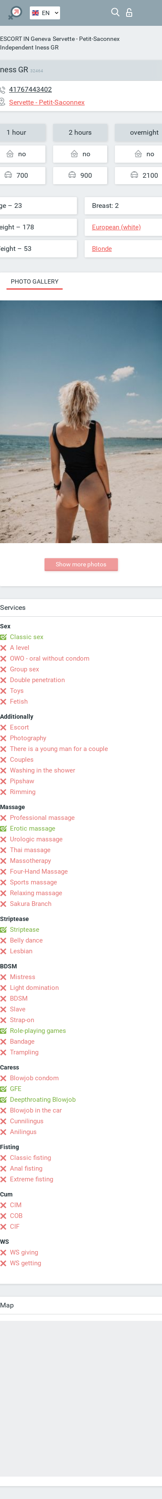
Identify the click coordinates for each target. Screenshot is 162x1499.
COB (16, 1216)
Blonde (102, 249)
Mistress (22, 977)
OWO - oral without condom (49, 658)
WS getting (25, 1263)
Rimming (22, 792)
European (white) (116, 227)
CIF (14, 1226)
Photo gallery (34, 281)
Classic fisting (30, 1158)
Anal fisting (26, 1168)
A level (19, 648)
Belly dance (26, 940)
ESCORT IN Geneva (25, 38)
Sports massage (33, 882)
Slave (17, 1009)
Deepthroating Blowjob (43, 1099)
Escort (19, 727)
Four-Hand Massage (39, 871)
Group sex (24, 669)
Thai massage (30, 850)
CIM (16, 1205)
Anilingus (23, 1132)
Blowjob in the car (36, 1110)
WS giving (24, 1252)
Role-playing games (38, 1031)
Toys (17, 691)
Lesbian (21, 951)
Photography (28, 738)
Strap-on (22, 1020)
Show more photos (81, 564)
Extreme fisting (31, 1179)
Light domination (34, 988)
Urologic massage (36, 839)
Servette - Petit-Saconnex (86, 38)
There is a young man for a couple (59, 749)
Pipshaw (22, 781)
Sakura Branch (30, 904)
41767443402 (30, 89)
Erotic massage (32, 828)
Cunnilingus (27, 1121)
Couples (22, 759)
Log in (129, 12)
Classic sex (26, 637)
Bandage (22, 1041)
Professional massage (42, 818)
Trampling (24, 1052)
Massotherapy (30, 861)
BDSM (19, 998)
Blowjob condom (34, 1078)
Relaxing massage (36, 893)
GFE (16, 1089)
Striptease (24, 929)
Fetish (19, 701)
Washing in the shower (42, 770)
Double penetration (37, 680)
